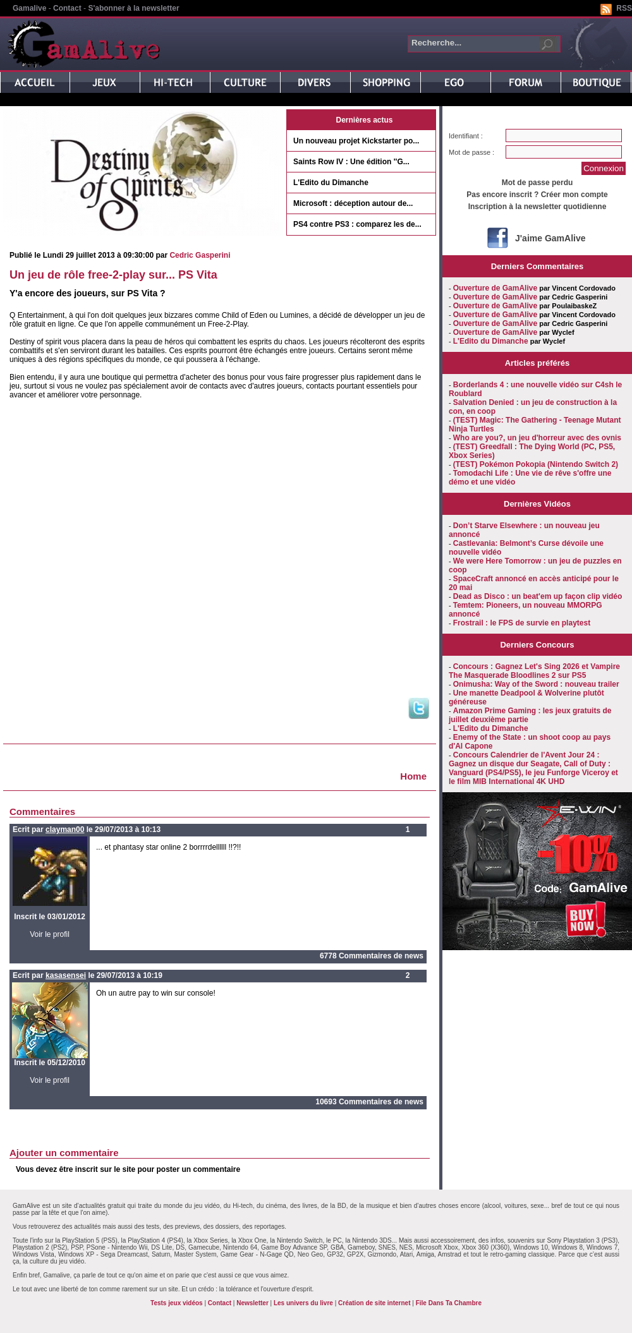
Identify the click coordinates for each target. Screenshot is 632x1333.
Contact (67, 8)
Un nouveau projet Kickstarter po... (356, 140)
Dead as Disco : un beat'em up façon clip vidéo (538, 596)
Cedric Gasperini (199, 255)
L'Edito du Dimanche (330, 182)
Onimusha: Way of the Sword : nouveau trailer (536, 684)
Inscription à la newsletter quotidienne (537, 206)
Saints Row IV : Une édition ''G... (351, 161)
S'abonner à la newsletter (133, 8)
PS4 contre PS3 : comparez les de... (357, 224)
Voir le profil (50, 934)
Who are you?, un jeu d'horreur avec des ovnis (537, 437)
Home (413, 776)
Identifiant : (466, 136)
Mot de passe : (471, 152)
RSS (624, 8)
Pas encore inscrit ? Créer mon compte (536, 194)
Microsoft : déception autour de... (353, 203)
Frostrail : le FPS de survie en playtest (521, 622)
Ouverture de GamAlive (495, 288)
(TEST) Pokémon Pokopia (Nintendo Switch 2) (535, 464)
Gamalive (29, 8)
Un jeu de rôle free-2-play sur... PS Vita (113, 274)
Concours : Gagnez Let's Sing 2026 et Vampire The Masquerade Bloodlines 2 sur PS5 (534, 671)
